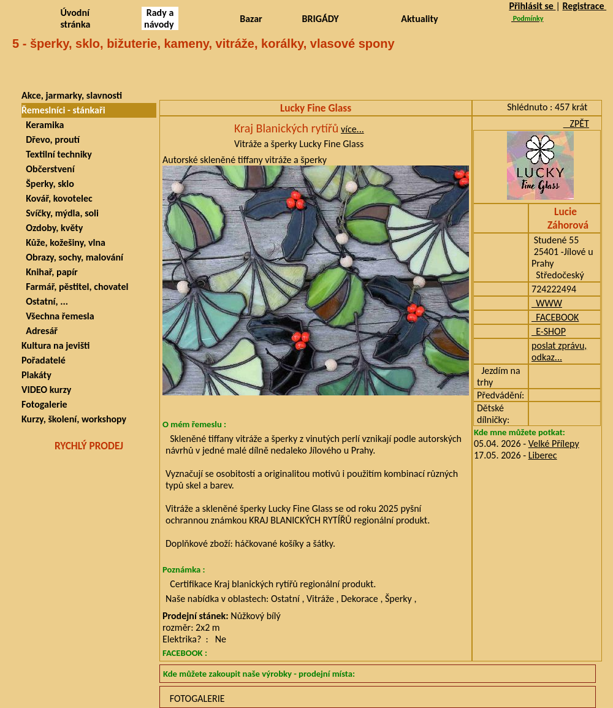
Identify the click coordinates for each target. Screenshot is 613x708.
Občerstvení (48, 169)
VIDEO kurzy (46, 389)
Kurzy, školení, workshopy (73, 419)
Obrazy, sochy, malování (72, 257)
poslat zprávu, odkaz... (559, 351)
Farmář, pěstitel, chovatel (74, 286)
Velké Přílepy (553, 443)
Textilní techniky (56, 154)
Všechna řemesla (57, 316)
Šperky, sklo (47, 183)
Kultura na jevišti (55, 345)
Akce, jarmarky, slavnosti (71, 95)
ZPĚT (576, 123)
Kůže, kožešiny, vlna (63, 242)
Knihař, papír (49, 272)
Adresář (39, 331)
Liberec (542, 455)
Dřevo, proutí (50, 139)
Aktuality (419, 19)
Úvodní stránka (75, 18)
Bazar (251, 19)
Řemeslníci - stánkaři (63, 110)
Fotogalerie (44, 404)
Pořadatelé (43, 360)
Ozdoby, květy (52, 228)
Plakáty (36, 375)
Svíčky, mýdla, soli (60, 213)
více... (352, 129)
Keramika (42, 125)
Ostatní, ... (44, 301)
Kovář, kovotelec (57, 198)
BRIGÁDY (320, 19)
